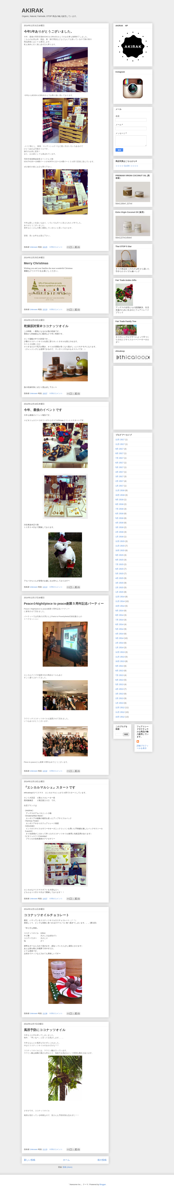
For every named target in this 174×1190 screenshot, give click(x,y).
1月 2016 (120, 536)
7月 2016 (120, 509)
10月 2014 (120, 606)
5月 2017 (120, 467)
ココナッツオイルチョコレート (46, 915)
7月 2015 (120, 564)
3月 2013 (120, 694)
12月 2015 (120, 541)
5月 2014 (120, 629)
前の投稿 (102, 1160)
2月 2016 (120, 532)
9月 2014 (120, 610)
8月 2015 (120, 560)
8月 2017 (120, 453)
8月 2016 (120, 504)
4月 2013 (120, 689)
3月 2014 (120, 638)
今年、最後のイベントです (43, 410)
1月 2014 (120, 647)
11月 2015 (120, 546)
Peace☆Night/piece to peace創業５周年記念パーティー (64, 603)
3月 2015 (120, 583)
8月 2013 (120, 670)
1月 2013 (120, 703)
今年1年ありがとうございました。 (49, 31)
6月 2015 (120, 569)
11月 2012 (120, 712)
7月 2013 (120, 675)
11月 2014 (120, 601)
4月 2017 (120, 472)
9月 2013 (120, 666)
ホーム (66, 1160)
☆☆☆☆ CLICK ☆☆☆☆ (127, 166)
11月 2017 (120, 444)
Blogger (103, 1184)
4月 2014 (120, 634)
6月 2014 (120, 624)
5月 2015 (120, 573)
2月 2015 (120, 587)
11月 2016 (120, 490)
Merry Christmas (36, 263)
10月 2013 (120, 661)
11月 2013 (120, 657)
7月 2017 (120, 458)
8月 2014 (120, 615)
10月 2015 (120, 550)
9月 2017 (120, 449)
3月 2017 (120, 476)
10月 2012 (120, 717)
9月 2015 (120, 555)
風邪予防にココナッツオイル (45, 1030)
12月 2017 (120, 439)
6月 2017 (120, 463)
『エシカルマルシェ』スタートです (49, 787)
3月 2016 (120, 527)
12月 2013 (120, 652)
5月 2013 (120, 684)
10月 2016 (120, 495)
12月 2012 (120, 707)
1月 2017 (120, 486)
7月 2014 (120, 620)
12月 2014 (120, 596)
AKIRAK (33, 10)
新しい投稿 (29, 1160)
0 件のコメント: (56, 247)
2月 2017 (120, 481)
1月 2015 (120, 592)
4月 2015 (120, 578)
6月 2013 (120, 680)
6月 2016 (120, 513)
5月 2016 (120, 518)
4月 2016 (120, 523)
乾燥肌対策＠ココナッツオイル (46, 326)
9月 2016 (120, 499)
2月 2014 (120, 643)
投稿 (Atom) (67, 1167)
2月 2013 (120, 698)
